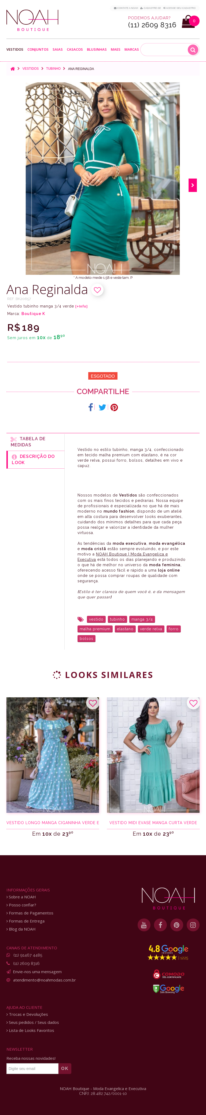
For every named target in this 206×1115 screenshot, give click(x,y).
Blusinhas (97, 49)
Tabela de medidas (28, 441)
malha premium (95, 629)
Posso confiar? (21, 904)
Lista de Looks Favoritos (30, 1030)
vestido (96, 619)
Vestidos (14, 49)
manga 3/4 (142, 619)
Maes (115, 49)
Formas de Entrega (25, 921)
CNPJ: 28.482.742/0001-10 (103, 1093)
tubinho (117, 619)
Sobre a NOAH (21, 896)
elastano (125, 629)
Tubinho (53, 69)
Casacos (75, 49)
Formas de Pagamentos (29, 913)
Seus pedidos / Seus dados (32, 1022)
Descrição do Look (33, 459)
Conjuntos (38, 49)
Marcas (131, 49)
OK (65, 1068)
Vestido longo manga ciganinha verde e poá (52, 823)
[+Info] (81, 306)
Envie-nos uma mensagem (37, 971)
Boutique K (33, 314)
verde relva (151, 629)
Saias (58, 49)
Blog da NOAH (21, 929)
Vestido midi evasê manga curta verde (153, 823)
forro (174, 629)
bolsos (86, 638)
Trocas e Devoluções (27, 1014)
